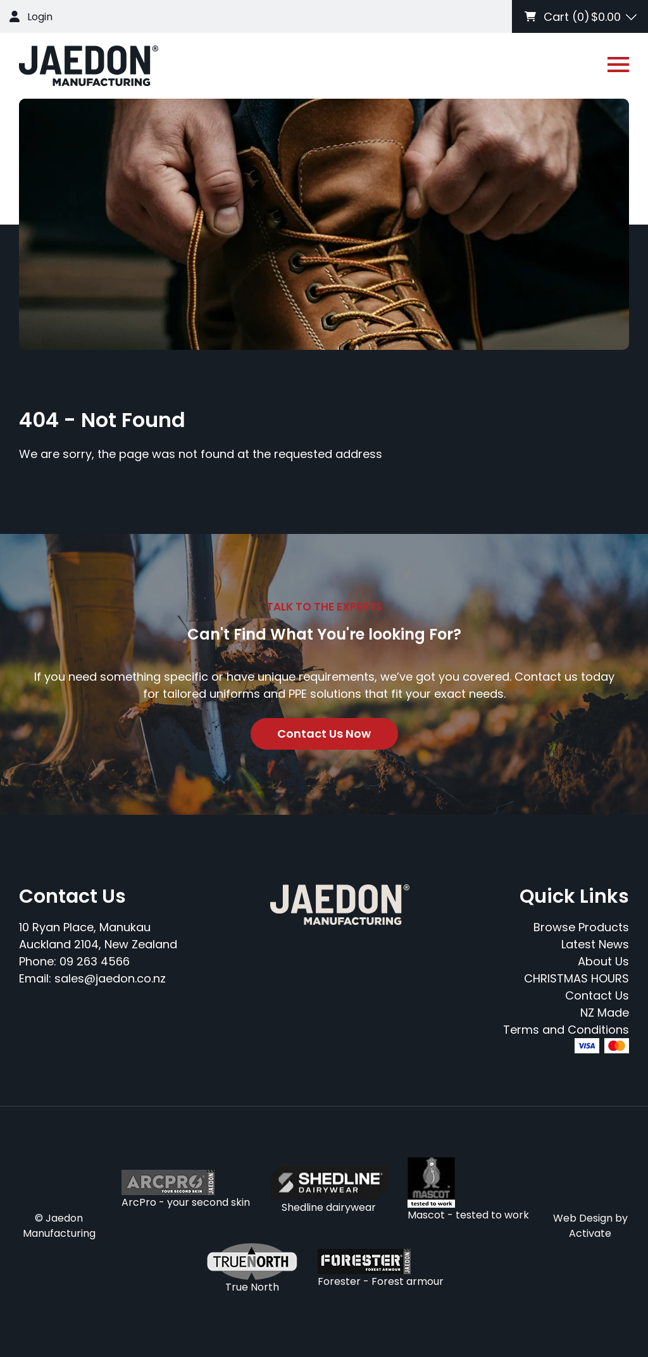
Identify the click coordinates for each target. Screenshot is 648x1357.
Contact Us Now (324, 733)
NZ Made (604, 1012)
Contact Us (597, 995)
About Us (603, 961)
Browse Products (581, 927)
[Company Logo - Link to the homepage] (88, 66)
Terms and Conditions (566, 1030)
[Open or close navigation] (618, 64)
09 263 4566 (94, 961)
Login (40, 16)
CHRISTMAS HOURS (576, 978)
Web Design (583, 1218)
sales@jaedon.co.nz (110, 978)
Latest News (595, 944)
